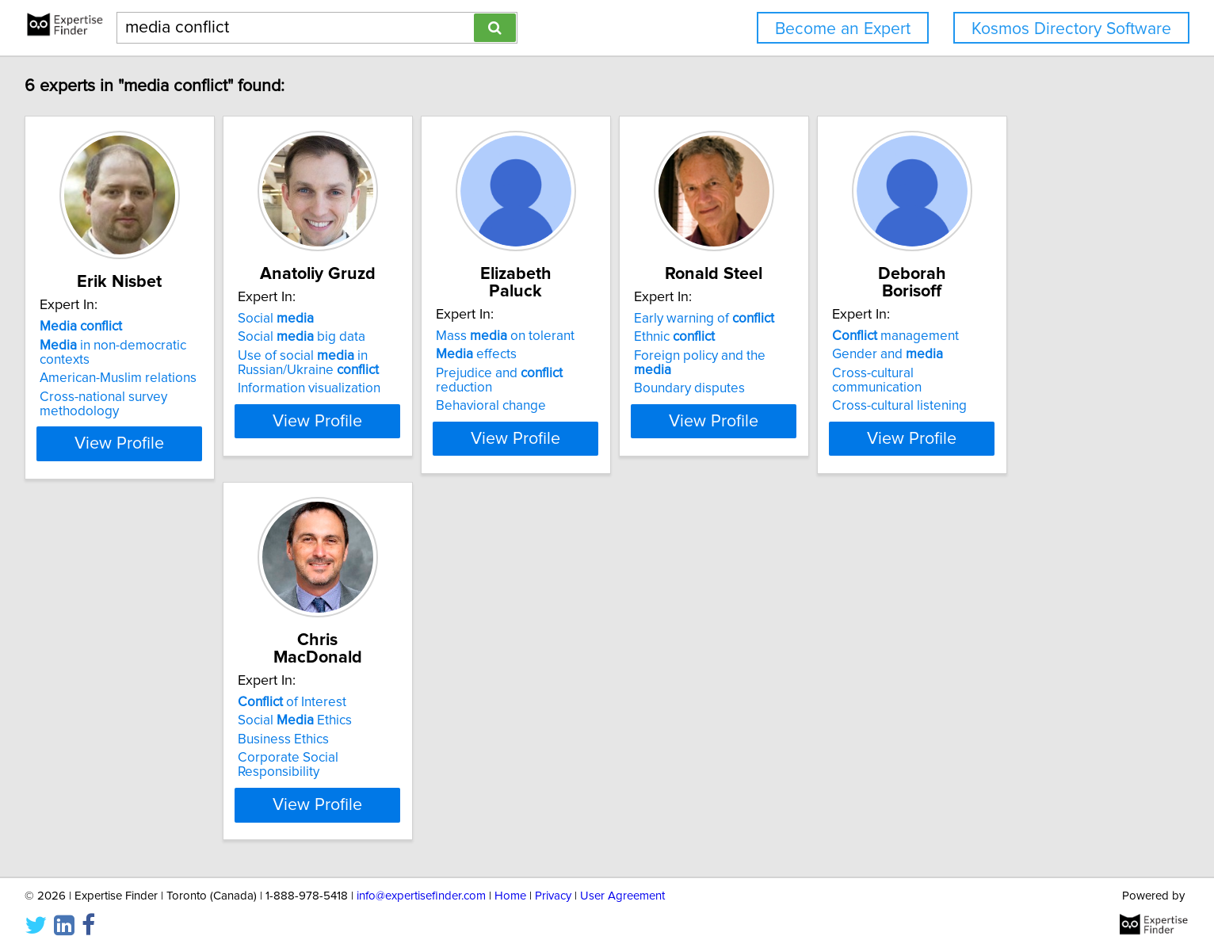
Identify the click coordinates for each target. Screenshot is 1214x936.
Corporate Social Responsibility (477, 731)
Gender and (202, 694)
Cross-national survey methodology (210, 390)
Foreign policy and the (946, 356)
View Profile (247, 429)
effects (662, 337)
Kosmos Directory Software (1071, 29)
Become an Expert (842, 29)
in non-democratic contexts (246, 345)
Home (510, 878)
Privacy (553, 878)
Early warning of (930, 318)
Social (422, 318)
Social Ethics (441, 694)
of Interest (438, 676)
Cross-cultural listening (214, 731)
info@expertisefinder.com (421, 878)
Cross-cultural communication (234, 713)
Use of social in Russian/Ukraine (454, 363)
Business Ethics (429, 713)
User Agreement (622, 878)
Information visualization (455, 388)
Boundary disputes (915, 374)
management (210, 676)
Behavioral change (677, 374)
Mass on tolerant (691, 318)
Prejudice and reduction (715, 356)
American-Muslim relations (225, 364)
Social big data (448, 337)
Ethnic (900, 337)
